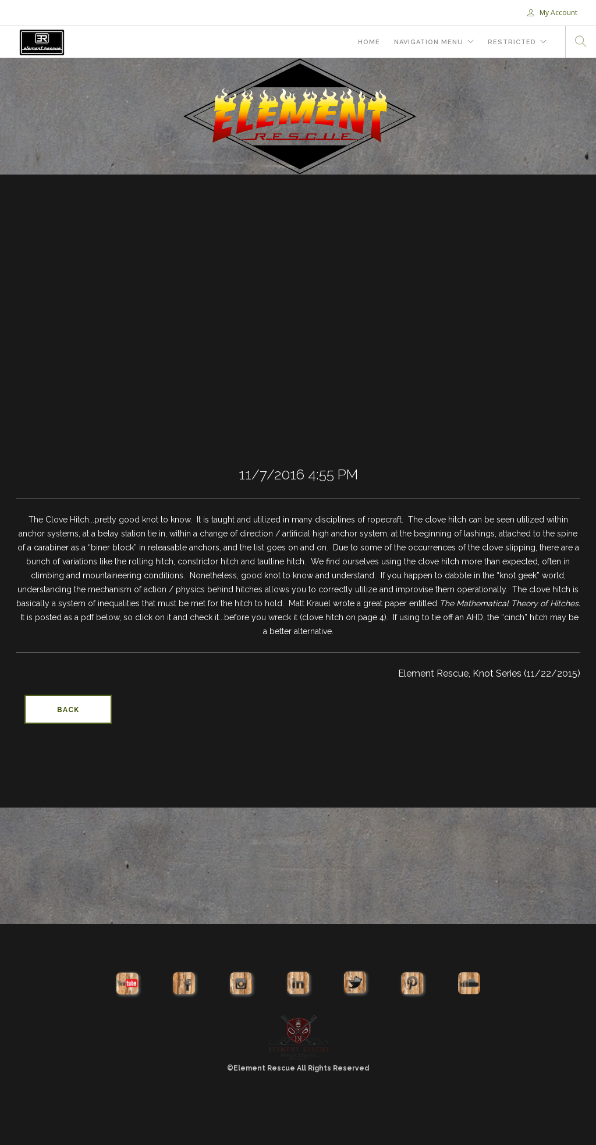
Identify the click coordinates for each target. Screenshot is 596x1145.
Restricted (512, 42)
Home (369, 42)
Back (68, 710)
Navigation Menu (428, 42)
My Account (552, 12)
